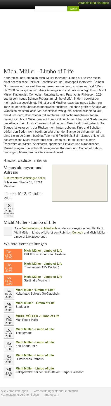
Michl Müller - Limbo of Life (43, 250)
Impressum (51, 394)
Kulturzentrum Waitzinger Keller (24, 178)
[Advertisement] (55, 39)
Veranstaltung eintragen (93, 2)
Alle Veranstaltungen (14, 391)
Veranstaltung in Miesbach (39, 228)
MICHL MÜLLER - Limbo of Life (37, 316)
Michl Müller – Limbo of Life (35, 303)
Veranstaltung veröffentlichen (20, 394)
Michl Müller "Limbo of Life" (35, 289)
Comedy (77, 232)
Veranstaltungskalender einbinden (56, 391)
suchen (73, 9)
